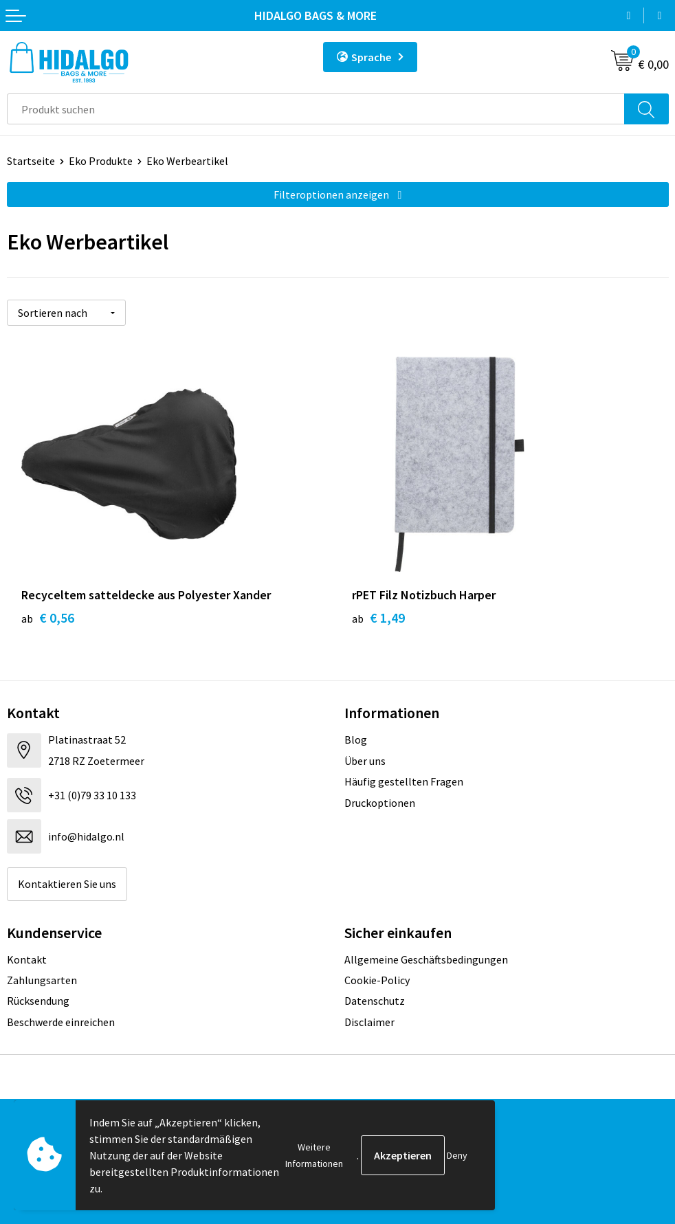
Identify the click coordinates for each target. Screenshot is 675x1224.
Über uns (365, 761)
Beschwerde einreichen (61, 1022)
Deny (457, 1155)
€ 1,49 (378, 617)
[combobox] (316, 108)
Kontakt (27, 959)
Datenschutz (374, 1001)
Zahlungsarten (42, 980)
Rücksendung (38, 1001)
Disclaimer (369, 1022)
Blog (355, 739)
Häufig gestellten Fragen (403, 781)
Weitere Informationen (314, 1155)
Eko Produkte (101, 161)
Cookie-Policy (377, 980)
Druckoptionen (379, 803)
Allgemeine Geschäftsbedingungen (426, 959)
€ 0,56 (47, 617)
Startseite (31, 161)
